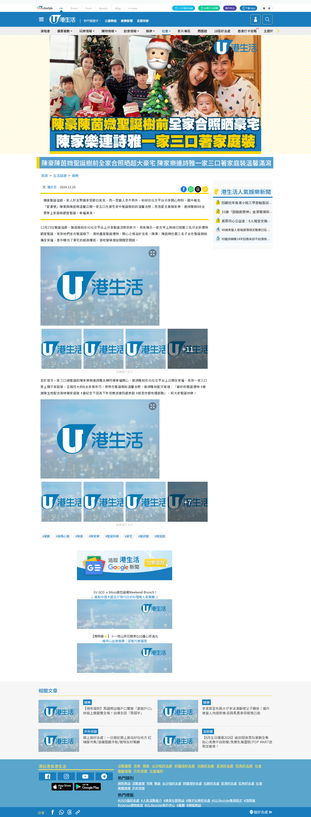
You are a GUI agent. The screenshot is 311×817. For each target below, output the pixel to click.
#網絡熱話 (193, 805)
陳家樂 (94, 536)
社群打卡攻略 (211, 8)
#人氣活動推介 (151, 800)
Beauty (103, 8)
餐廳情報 (124, 770)
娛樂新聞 (127, 21)
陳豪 (80, 536)
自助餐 (208, 731)
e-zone (133, 8)
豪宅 (129, 536)
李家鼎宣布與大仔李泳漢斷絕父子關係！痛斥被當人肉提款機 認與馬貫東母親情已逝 (236, 710)
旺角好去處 (244, 765)
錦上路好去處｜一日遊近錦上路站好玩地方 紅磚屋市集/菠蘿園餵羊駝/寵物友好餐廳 (117, 739)
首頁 (44, 175)
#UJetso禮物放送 (130, 805)
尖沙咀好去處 (162, 765)
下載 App (250, 8)
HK (61, 8)
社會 (165, 31)
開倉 (146, 765)
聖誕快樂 (113, 536)
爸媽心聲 (63, 536)
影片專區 (184, 31)
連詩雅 (144, 536)
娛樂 (149, 31)
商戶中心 (230, 8)
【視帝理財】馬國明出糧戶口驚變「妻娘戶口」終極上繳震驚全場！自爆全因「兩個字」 (117, 710)
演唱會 (45, 31)
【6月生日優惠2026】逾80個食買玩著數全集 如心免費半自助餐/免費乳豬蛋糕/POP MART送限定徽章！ (237, 742)
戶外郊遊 (90, 731)
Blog (118, 8)
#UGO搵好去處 (128, 800)
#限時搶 (249, 800)
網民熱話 (124, 783)
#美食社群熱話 (173, 800)
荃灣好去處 (224, 765)
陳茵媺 (160, 536)
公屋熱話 (111, 21)
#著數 (181, 805)
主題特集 (270, 31)
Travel (74, 8)
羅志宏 (52, 186)
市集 (137, 765)
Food (88, 8)
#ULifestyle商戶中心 (160, 805)
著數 (47, 536)
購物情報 (108, 31)
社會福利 (156, 770)
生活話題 (60, 175)
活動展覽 (124, 765)
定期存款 (143, 21)
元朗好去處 (205, 765)
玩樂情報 (85, 31)
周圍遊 (202, 31)
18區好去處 (222, 31)
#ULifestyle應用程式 (227, 800)
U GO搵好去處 (185, 8)
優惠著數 (63, 31)
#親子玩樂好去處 (198, 800)
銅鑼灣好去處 (185, 765)
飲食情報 (130, 31)
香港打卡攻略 (247, 31)
